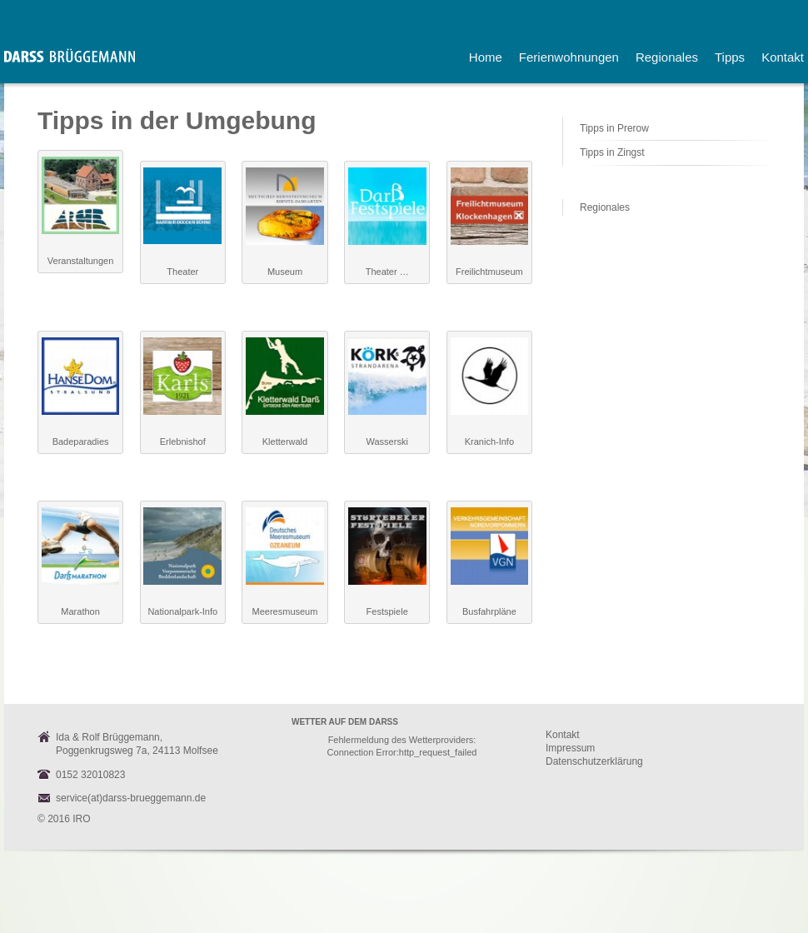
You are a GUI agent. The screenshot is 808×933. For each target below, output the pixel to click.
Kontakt (563, 735)
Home (485, 57)
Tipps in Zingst (612, 152)
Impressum (570, 748)
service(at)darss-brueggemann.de (131, 798)
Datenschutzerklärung (594, 761)
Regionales (667, 57)
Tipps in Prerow (614, 128)
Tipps (730, 57)
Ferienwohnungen (569, 57)
